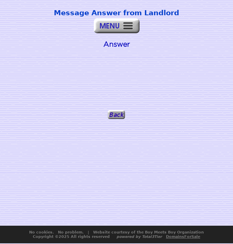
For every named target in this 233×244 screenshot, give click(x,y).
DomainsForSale (183, 237)
